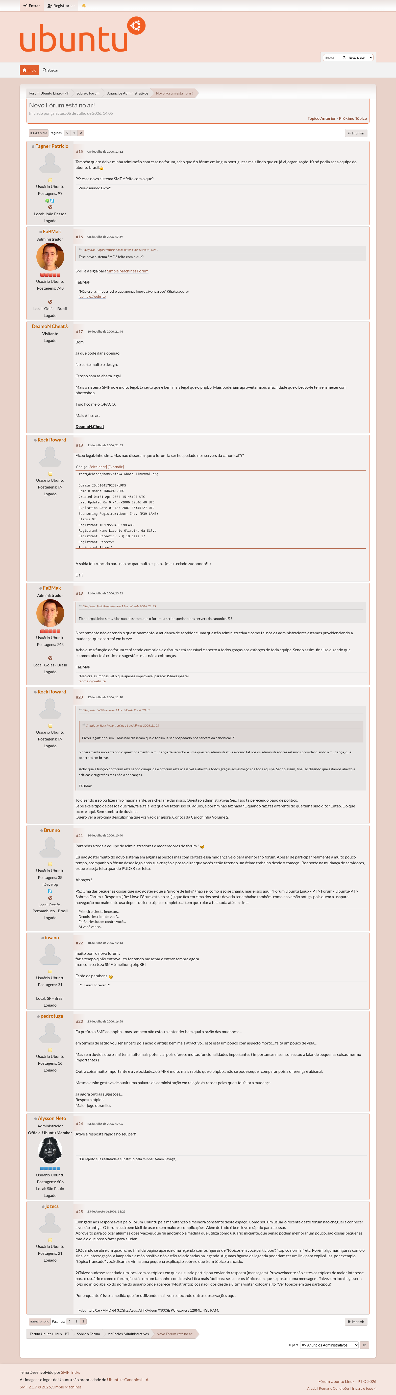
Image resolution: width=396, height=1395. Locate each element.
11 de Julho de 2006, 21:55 (105, 445)
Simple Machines (67, 1386)
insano (52, 937)
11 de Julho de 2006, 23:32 (105, 593)
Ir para (294, 1345)
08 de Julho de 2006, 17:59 (105, 236)
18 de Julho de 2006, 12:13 (105, 942)
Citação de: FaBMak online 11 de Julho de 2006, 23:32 (116, 710)
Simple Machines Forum (127, 270)
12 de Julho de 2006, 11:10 (105, 697)
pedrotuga (52, 1016)
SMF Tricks (70, 1372)
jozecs (52, 1206)
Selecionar (97, 466)
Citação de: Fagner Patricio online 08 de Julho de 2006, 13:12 (120, 250)
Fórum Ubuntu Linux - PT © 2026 (347, 1381)
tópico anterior (322, 118)
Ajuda (311, 1388)
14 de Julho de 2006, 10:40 (105, 835)
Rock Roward (52, 440)
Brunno (52, 830)
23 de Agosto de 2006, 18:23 (106, 1211)
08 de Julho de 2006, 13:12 (105, 151)
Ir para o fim (38, 133)
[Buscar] (344, 57)
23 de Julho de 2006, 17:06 (105, 1123)
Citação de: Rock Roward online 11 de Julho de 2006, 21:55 (119, 606)
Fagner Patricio (51, 146)
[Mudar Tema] (84, 5)
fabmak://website (92, 296)
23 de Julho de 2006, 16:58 (105, 1021)
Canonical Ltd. (136, 1379)
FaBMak (52, 231)
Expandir (116, 466)
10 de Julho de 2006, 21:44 (105, 331)
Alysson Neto (52, 1118)
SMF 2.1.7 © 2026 (35, 1386)
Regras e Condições (334, 1388)
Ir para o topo (39, 1321)
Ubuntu (114, 1379)
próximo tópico (353, 118)
